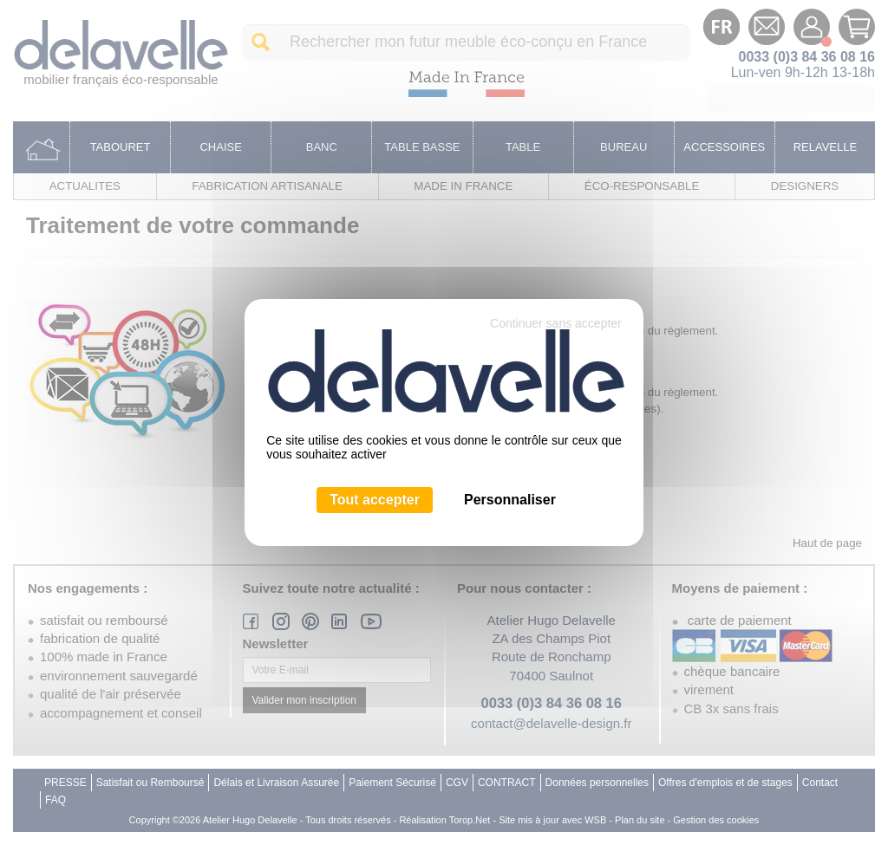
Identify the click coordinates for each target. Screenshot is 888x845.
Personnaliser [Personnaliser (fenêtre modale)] (510, 499)
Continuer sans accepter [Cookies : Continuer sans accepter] (556, 323)
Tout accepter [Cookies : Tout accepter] (375, 499)
